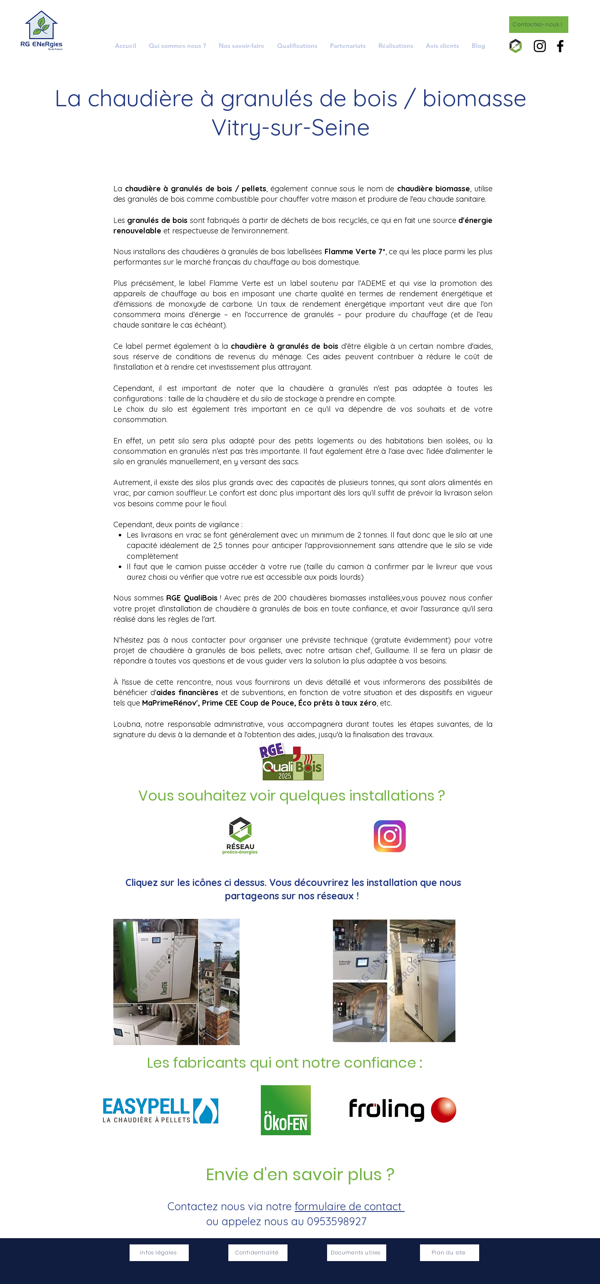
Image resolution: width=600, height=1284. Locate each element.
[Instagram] (540, 46)
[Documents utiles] (356, 1252)
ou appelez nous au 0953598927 (286, 1221)
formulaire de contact (350, 1206)
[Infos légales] (159, 1252)
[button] (241, 45)
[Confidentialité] (258, 1252)
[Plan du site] (449, 1252)
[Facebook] (560, 46)
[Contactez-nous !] (538, 24)
